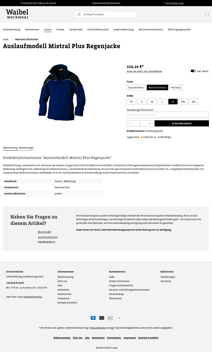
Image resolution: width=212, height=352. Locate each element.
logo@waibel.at (46, 241)
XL (173, 101)
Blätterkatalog (66, 276)
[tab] (10, 148)
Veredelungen (168, 276)
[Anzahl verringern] (130, 123)
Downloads (115, 298)
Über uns (62, 281)
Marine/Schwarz (157, 87)
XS (131, 101)
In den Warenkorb (181, 123)
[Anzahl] (140, 123)
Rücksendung (116, 294)
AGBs (111, 276)
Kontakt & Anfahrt (67, 302)
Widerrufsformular (119, 281)
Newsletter (64, 289)
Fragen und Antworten (121, 285)
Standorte (166, 281)
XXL (183, 101)
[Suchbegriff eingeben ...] (109, 14)
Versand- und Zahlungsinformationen (129, 289)
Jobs (60, 285)
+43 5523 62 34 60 (15, 282)
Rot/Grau (176, 87)
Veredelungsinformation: (140, 109)
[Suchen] (78, 14)
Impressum (64, 298)
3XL (194, 101)
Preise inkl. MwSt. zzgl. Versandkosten (144, 71)
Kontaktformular (33, 296)
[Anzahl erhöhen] (150, 123)
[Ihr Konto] (205, 14)
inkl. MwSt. (200, 71)
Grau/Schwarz (136, 87)
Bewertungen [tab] (26, 147)
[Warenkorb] (208, 14)
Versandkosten (98, 327)
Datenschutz (64, 294)
